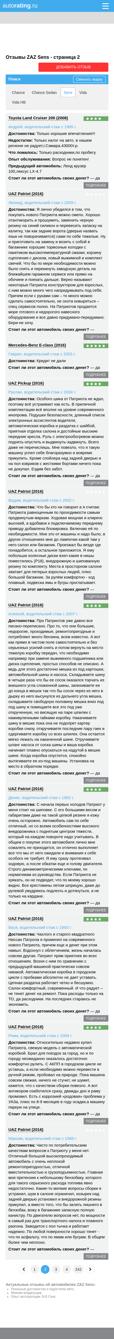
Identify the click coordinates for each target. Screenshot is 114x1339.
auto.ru (20, 5)
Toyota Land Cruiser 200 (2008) (38, 117)
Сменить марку (89, 79)
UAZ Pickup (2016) (26, 382)
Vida (83, 92)
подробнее (96, 185)
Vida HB (19, 102)
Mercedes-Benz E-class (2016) (37, 344)
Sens (68, 92)
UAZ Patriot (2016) (25, 193)
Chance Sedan (44, 92)
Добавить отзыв (78, 67)
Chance (18, 92)
